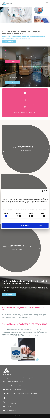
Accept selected (25, 225)
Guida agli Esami (7, 378)
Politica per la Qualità (27, 378)
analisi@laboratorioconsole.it (14, 406)
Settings (44, 220)
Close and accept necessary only (9, 225)
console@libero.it (11, 410)
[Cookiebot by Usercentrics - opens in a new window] (42, 191)
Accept (40, 225)
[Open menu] (47, 3)
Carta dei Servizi (16, 378)
